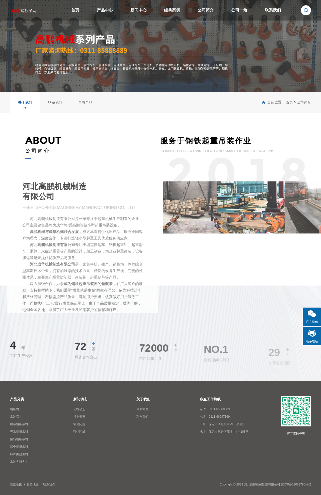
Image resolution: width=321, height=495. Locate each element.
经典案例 (172, 10)
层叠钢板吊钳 (19, 446)
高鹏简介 (142, 409)
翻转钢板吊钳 (19, 439)
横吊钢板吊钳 (19, 424)
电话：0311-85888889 (215, 409)
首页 (75, 10)
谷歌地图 (33, 484)
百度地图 (16, 484)
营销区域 (79, 431)
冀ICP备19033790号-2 (296, 484)
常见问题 (79, 424)
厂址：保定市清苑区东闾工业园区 (222, 424)
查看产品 (85, 102)
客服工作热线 (210, 399)
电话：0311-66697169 (215, 416)
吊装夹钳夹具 (19, 461)
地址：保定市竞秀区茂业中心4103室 (224, 431)
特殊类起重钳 (19, 454)
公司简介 (206, 10)
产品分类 (17, 399)
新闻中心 (138, 10)
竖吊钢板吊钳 (19, 431)
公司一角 (239, 10)
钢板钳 (14, 409)
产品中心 (105, 10)
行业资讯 (79, 416)
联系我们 (273, 10)
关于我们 (25, 102)
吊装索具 (16, 416)
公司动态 (79, 409)
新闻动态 (80, 399)
